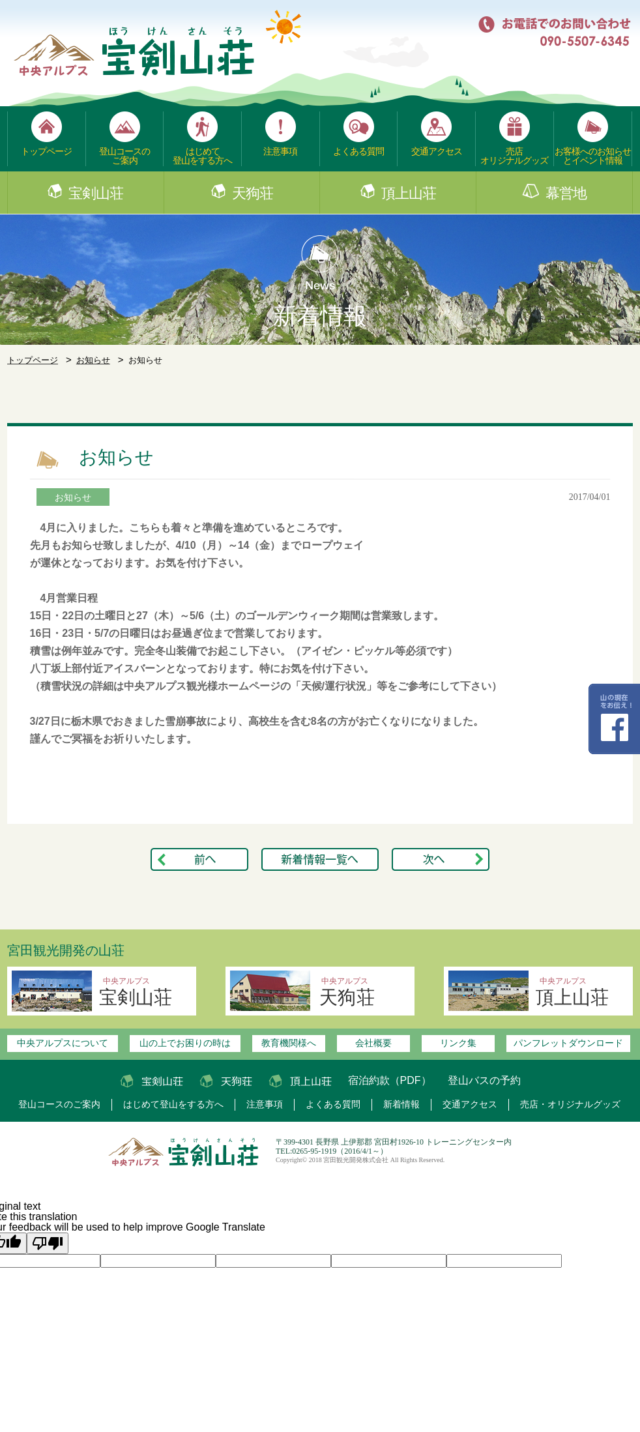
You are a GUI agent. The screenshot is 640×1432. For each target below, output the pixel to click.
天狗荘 (252, 193)
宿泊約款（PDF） (389, 1080)
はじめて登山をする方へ (202, 156)
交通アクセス (436, 151)
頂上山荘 (408, 193)
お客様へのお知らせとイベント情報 (593, 156)
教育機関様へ (288, 1043)
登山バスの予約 (484, 1080)
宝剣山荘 (95, 193)
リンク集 (458, 1043)
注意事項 (280, 151)
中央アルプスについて (62, 1043)
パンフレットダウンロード (568, 1043)
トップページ (46, 151)
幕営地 (566, 193)
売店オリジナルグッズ (514, 156)
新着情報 (401, 1104)
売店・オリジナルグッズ (570, 1104)
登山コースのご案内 (124, 156)
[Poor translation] (47, 1243)
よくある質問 (358, 151)
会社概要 (373, 1043)
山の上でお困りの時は (185, 1043)
